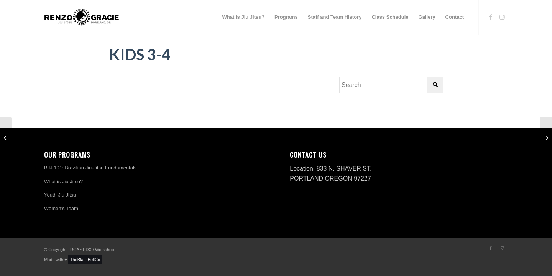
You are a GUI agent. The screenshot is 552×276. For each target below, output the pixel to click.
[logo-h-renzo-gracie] (81, 17)
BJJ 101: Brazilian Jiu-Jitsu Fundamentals (90, 168)
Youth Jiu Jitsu (60, 195)
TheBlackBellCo (85, 259)
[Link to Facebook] (490, 17)
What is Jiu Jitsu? (63, 181)
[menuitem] (243, 17)
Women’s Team (61, 208)
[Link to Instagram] (502, 17)
